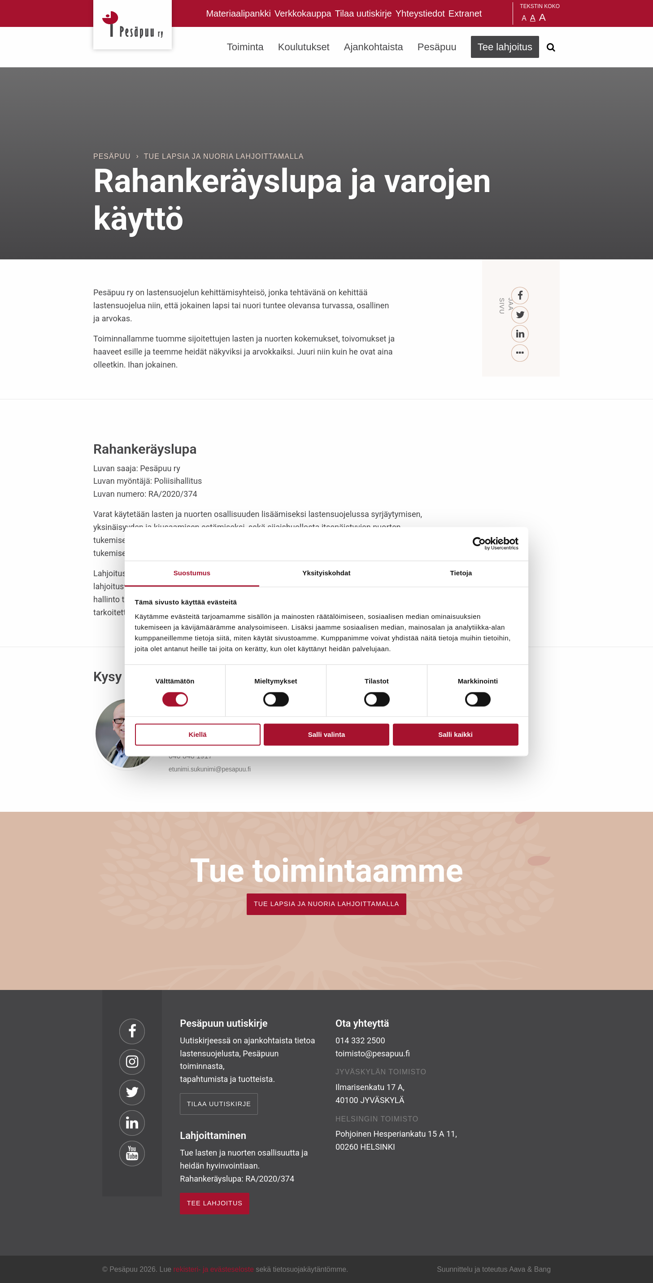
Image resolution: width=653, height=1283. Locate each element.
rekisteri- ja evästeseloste (214, 1269)
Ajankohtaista (373, 47)
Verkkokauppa (302, 13)
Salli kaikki (455, 735)
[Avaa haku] (550, 47)
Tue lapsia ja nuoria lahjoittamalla (224, 156)
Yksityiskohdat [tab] (326, 573)
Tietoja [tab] (461, 573)
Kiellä (197, 735)
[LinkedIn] (520, 334)
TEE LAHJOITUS (215, 1203)
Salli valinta (326, 735)
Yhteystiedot (420, 13)
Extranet (465, 13)
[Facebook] (520, 296)
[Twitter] (520, 315)
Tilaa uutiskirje (363, 13)
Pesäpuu (132, 24)
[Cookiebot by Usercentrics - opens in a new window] (479, 543)
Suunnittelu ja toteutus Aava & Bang (494, 1269)
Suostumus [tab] (192, 573)
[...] (520, 353)
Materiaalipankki (238, 13)
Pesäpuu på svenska (501, 13)
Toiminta (245, 47)
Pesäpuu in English (490, 13)
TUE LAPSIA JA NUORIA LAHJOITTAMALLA (326, 903)
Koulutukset (304, 47)
